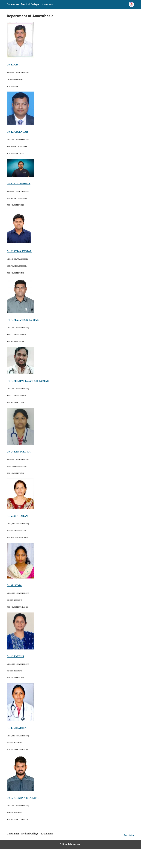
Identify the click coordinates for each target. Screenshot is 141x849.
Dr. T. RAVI (13, 64)
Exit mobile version (70, 844)
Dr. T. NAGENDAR (17, 131)
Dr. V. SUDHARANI (18, 516)
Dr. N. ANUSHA (15, 656)
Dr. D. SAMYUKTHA (19, 451)
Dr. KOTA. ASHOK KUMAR (23, 320)
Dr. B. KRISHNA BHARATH (23, 798)
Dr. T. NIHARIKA (17, 728)
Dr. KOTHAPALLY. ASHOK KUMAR (28, 381)
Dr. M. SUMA (14, 585)
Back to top (129, 835)
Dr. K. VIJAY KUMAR (19, 251)
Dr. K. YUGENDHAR (18, 183)
